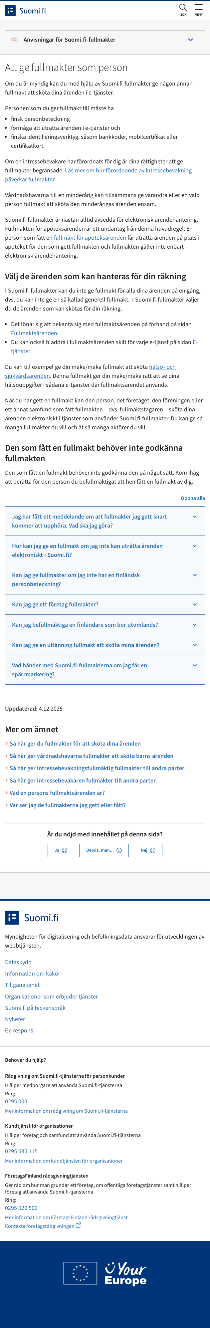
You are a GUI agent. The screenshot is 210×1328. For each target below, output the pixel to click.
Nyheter (15, 1019)
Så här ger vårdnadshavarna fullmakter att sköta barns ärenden (91, 756)
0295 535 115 (21, 1151)
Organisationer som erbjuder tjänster (51, 997)
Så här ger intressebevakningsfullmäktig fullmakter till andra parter (97, 768)
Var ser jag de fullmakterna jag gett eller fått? (68, 805)
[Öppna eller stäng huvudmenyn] (198, 10)
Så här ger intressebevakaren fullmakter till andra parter (83, 780)
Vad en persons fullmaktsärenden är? (57, 793)
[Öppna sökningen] (183, 10)
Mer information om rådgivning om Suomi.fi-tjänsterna (66, 1111)
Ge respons (19, 1030)
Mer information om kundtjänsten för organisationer (64, 1161)
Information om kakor (32, 974)
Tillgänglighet (22, 985)
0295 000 (16, 1101)
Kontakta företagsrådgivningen (48, 1225)
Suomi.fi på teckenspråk (35, 1008)
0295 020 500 (21, 1208)
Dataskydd (18, 962)
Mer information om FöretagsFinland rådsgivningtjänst (66, 1217)
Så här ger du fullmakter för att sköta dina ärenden (75, 744)
